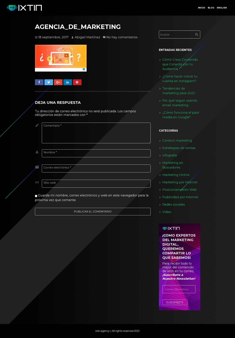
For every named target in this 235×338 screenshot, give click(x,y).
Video (166, 212)
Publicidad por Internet (180, 197)
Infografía (169, 155)
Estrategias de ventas (179, 148)
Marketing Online (176, 175)
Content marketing (177, 140)
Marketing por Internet (180, 182)
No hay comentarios (122, 37)
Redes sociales (173, 204)
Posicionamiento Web (179, 190)
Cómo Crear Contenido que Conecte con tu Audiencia (180, 64)
